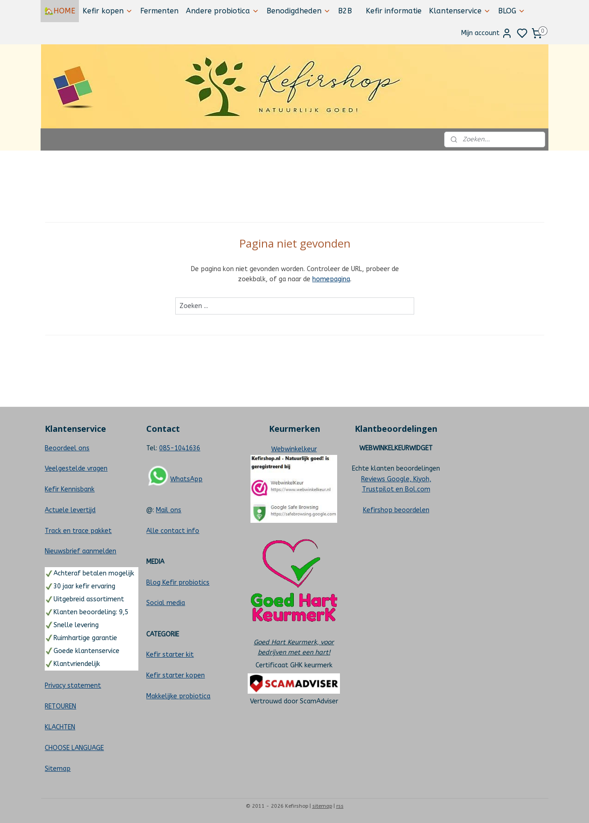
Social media (165, 603)
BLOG (511, 10)
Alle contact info (172, 531)
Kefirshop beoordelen (396, 510)
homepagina (331, 279)
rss (340, 806)
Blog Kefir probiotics (177, 583)
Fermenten (159, 10)
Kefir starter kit (170, 655)
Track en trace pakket (78, 531)
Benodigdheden (299, 10)
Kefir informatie (394, 10)
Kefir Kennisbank (70, 489)
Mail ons (168, 510)
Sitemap (58, 769)
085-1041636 (179, 448)
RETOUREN (60, 706)
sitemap (322, 806)
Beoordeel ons (67, 448)
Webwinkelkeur (294, 449)
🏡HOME (59, 10)
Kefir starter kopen (175, 675)
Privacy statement (73, 686)
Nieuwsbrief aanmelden (80, 551)
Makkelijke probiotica (178, 696)
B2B (345, 10)
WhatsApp (186, 479)
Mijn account (486, 33)
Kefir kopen (108, 10)
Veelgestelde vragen (76, 468)
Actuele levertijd (70, 510)
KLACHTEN (60, 727)
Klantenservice (460, 10)
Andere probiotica (222, 10)
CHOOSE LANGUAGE (74, 748)
